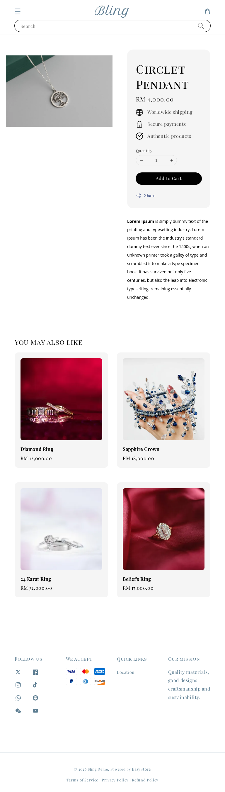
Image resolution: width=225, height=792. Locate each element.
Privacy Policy (115, 779)
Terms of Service (82, 779)
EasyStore (141, 768)
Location (125, 672)
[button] (17, 11)
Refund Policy (145, 779)
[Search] (201, 25)
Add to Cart (169, 178)
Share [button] (146, 195)
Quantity (144, 150)
